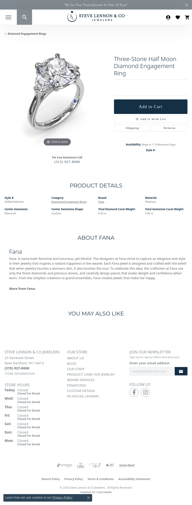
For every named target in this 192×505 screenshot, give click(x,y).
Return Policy (51, 479)
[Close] (186, 5)
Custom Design (81, 390)
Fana (101, 201)
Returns (170, 128)
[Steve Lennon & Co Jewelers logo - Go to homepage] (96, 16)
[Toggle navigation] (8, 17)
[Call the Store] (17, 368)
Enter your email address (149, 363)
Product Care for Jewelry (91, 374)
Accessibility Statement (134, 479)
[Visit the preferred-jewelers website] (95, 465)
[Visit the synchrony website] (64, 465)
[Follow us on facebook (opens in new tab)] (134, 392)
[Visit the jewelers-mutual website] (127, 465)
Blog (71, 363)
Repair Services (81, 379)
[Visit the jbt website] (110, 465)
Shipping (132, 128)
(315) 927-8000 (67, 162)
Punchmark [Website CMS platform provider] (104, 492)
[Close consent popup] (88, 497)
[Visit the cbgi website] (81, 465)
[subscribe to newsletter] (181, 371)
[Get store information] (20, 374)
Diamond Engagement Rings (27, 34)
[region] (57, 95)
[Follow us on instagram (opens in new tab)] (145, 392)
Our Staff (76, 369)
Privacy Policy (73, 479)
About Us (75, 358)
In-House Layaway (83, 396)
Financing (76, 385)
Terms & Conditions (101, 479)
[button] (24, 17)
